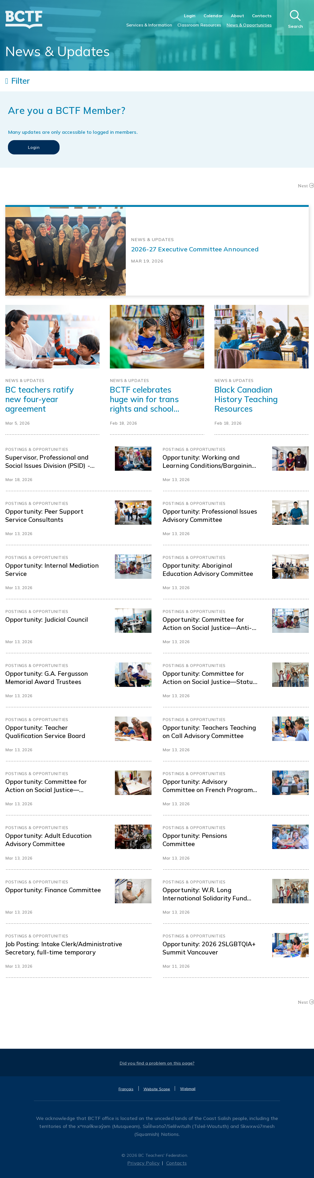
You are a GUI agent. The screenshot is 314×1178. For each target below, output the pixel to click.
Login (190, 15)
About (237, 15)
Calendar (213, 15)
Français (126, 1089)
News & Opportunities (249, 25)
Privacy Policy (143, 1163)
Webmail (187, 1088)
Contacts (262, 15)
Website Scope (156, 1089)
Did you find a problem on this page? (157, 1063)
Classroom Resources (199, 25)
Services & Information (149, 25)
